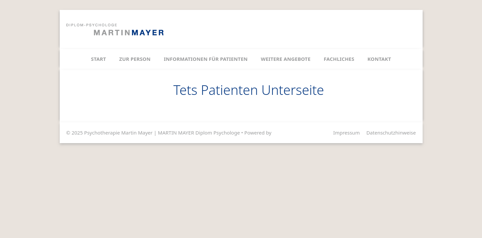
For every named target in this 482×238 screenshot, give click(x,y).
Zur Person (134, 59)
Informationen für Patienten (205, 59)
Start (98, 59)
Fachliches (339, 59)
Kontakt (379, 59)
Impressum (346, 132)
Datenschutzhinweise (391, 132)
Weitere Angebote (286, 59)
